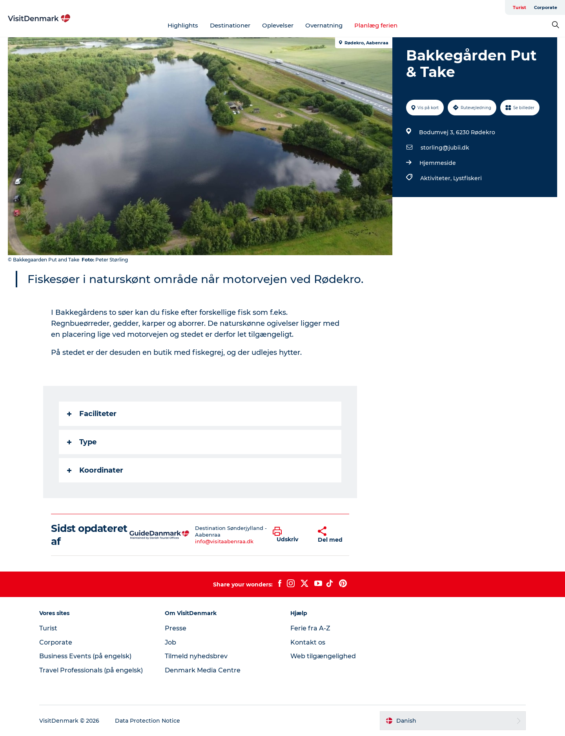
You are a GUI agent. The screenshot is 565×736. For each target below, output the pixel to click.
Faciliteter (92, 413)
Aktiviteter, (436, 178)
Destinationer (230, 25)
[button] (289, 535)
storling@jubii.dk (445, 147)
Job (170, 642)
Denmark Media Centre (203, 670)
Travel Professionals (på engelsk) (91, 670)
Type (82, 442)
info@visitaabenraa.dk (224, 541)
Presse (175, 628)
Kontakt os (307, 642)
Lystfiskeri (467, 178)
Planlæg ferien (375, 25)
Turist (519, 7)
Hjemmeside (437, 162)
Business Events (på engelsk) (85, 656)
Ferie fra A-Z (310, 628)
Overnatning (324, 25)
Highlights (183, 25)
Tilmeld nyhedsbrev (196, 656)
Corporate (545, 7)
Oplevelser (277, 25)
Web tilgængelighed (323, 656)
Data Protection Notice (147, 720)
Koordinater (95, 470)
